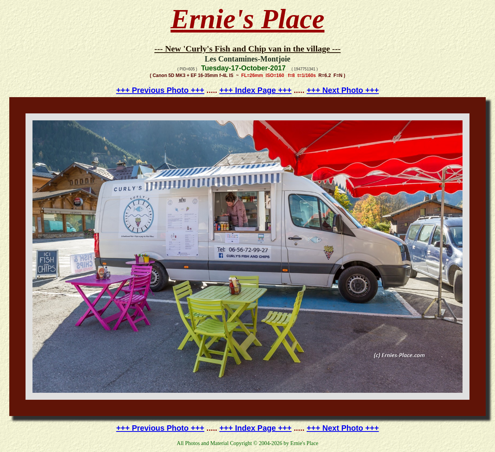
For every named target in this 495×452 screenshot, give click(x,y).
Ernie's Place (247, 18)
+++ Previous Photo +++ (160, 90)
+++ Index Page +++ (255, 90)
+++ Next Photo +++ (343, 90)
